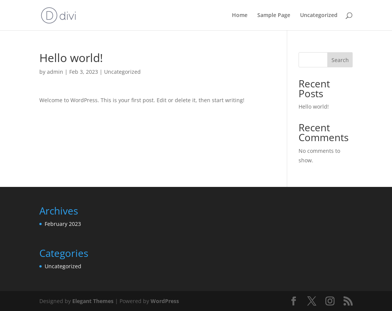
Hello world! (314, 106)
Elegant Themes (93, 301)
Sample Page (273, 15)
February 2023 (63, 223)
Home (239, 15)
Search (340, 60)
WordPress (165, 301)
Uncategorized (319, 15)
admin (55, 71)
